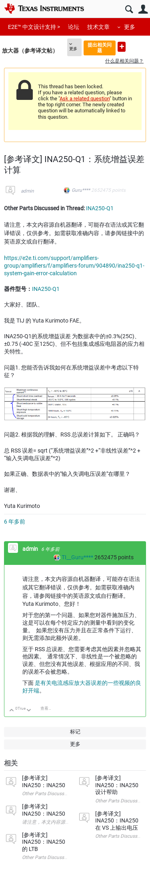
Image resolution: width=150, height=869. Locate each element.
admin (27, 191)
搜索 (129, 9)
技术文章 (98, 27)
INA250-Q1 (100, 208)
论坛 (73, 27)
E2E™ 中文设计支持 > (34, 27)
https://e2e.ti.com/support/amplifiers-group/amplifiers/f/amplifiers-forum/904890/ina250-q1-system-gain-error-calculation (74, 265)
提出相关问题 (100, 47)
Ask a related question (85, 98)
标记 (75, 732)
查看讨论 (48, 708)
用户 (143, 9)
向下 (29, 710)
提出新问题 (122, 47)
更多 (129, 27)
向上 (11, 710)
